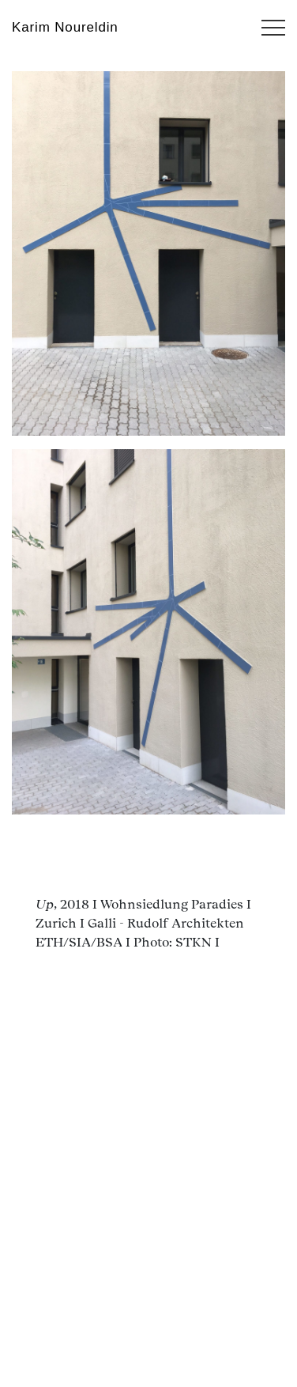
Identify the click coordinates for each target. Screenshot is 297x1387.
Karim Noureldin (65, 27)
